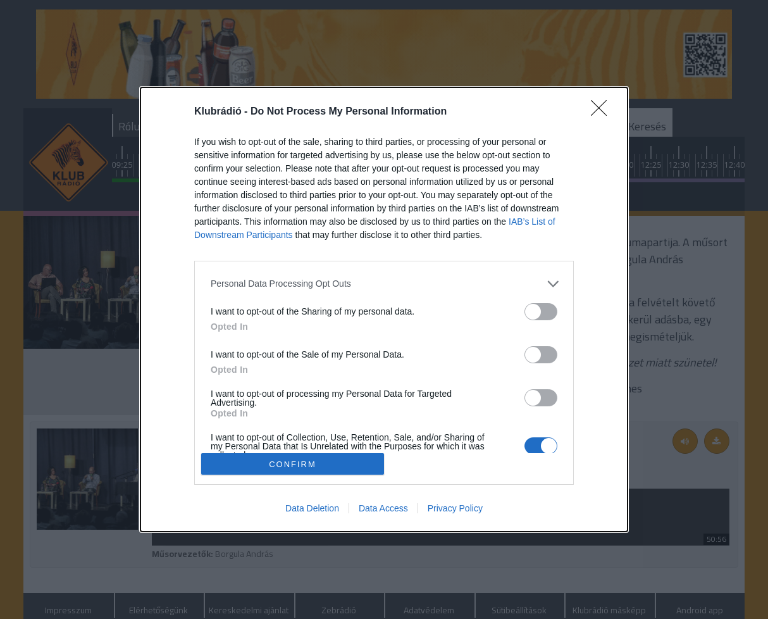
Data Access (383, 508)
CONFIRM (292, 463)
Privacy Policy (455, 508)
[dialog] (384, 309)
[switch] (540, 311)
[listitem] (384, 284)
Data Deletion (312, 508)
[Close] (603, 112)
